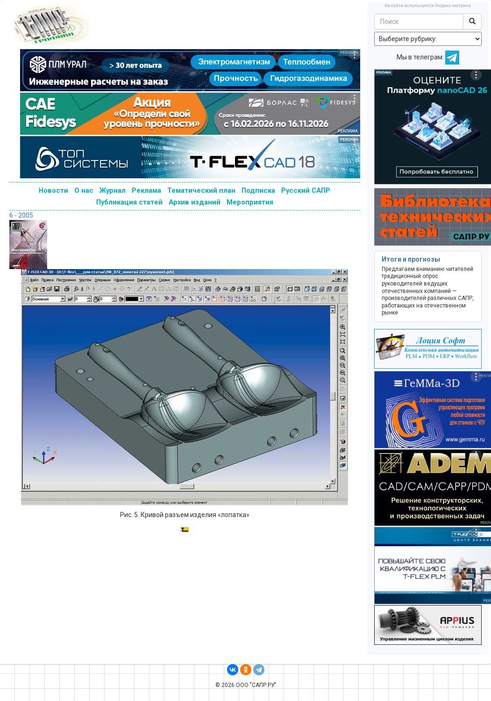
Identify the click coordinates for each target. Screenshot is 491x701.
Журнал (113, 190)
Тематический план (201, 190)
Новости (53, 190)
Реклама (146, 190)
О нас (83, 190)
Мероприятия (250, 202)
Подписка (258, 190)
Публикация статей (129, 202)
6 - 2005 (21, 215)
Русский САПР (305, 190)
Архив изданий (195, 202)
